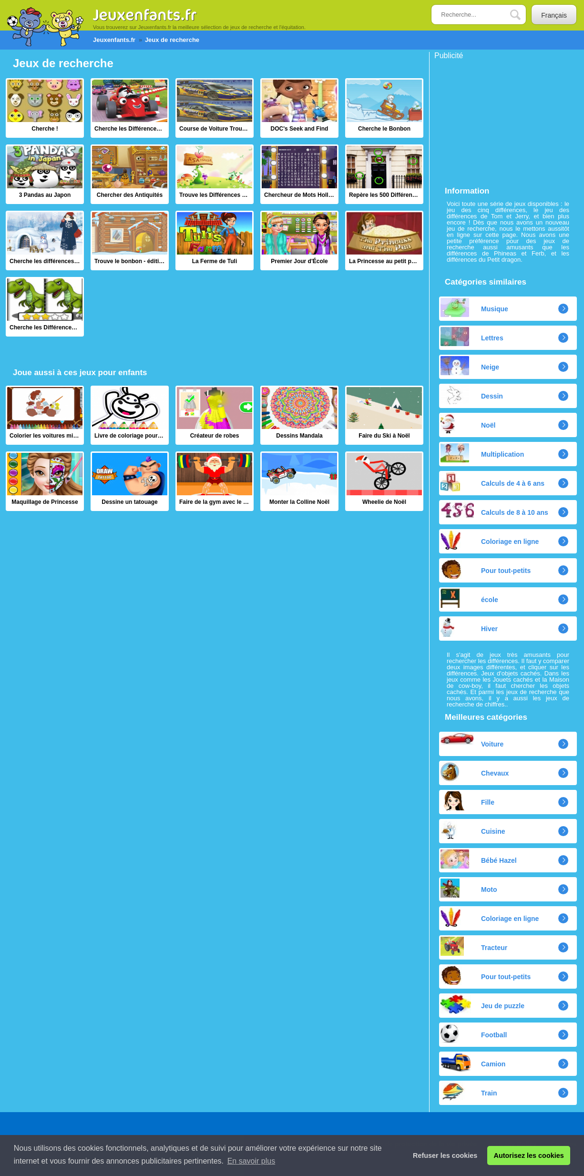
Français (554, 15)
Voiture (472, 740)
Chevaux (475, 771)
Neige (470, 365)
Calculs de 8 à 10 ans (494, 509)
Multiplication (482, 452)
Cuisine (473, 829)
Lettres (472, 336)
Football (474, 1033)
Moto (469, 888)
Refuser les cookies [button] (445, 1155)
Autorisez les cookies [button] (529, 1155)
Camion (473, 1062)
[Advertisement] (505, 119)
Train (469, 1091)
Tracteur (474, 946)
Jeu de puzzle (482, 1004)
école (469, 598)
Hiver (469, 627)
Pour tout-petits (486, 569)
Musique (474, 307)
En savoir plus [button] (251, 1161)
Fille (467, 800)
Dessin (472, 394)
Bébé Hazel (479, 859)
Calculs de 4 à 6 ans (492, 481)
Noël (468, 423)
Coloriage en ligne (490, 540)
